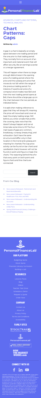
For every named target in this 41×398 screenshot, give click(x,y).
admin (15, 44)
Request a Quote (20, 295)
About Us (20, 310)
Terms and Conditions (20, 317)
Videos (20, 285)
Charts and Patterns (25, 20)
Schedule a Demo (21, 291)
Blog (20, 282)
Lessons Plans (20, 279)
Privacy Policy (20, 313)
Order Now (20, 298)
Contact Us (20, 307)
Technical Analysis (13, 23)
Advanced (8, 20)
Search (32, 173)
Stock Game (20, 263)
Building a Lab (20, 269)
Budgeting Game (20, 260)
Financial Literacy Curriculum (20, 266)
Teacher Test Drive (20, 288)
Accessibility (20, 320)
